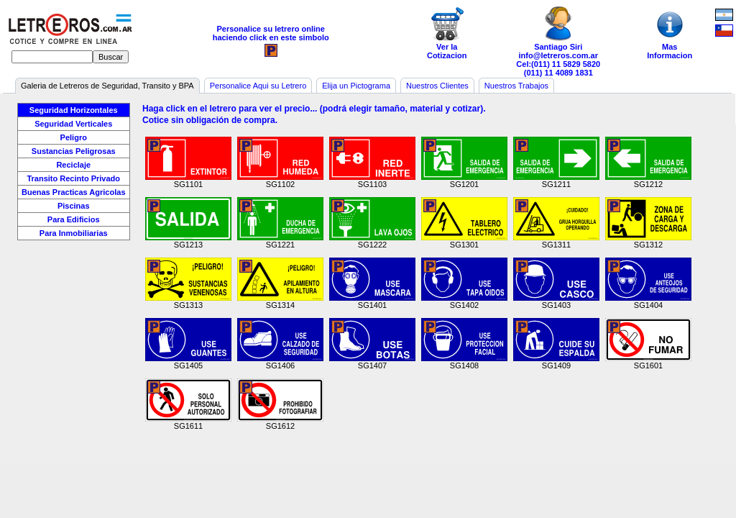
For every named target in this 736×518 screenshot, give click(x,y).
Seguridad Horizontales (73, 110)
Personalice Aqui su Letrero (258, 85)
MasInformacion (670, 33)
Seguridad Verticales (73, 123)
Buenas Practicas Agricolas (74, 192)
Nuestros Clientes (437, 85)
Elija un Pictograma (356, 85)
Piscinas (74, 205)
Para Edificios (73, 219)
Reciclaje (73, 164)
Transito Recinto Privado (73, 178)
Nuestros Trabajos (516, 85)
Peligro (73, 137)
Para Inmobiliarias (74, 233)
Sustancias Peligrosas (74, 151)
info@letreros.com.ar (558, 55)
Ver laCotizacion (447, 33)
